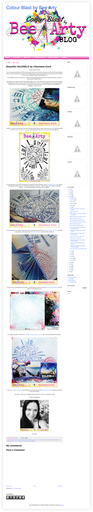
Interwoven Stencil (10, 441)
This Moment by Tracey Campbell (77, 225)
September (72, 203)
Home (7, 57)
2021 (70, 196)
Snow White (23, 441)
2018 (70, 266)
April (71, 254)
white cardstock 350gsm (30, 441)
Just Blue (16, 441)
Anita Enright (71, 278)
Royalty (19, 441)
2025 (70, 189)
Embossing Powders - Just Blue (50, 230)
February (72, 258)
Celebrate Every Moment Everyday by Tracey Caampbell (77, 246)
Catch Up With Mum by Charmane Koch (78, 222)
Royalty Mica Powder (46, 390)
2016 (70, 269)
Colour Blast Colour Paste (32, 439)
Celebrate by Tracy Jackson (75, 238)
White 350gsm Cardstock (16, 390)
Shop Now (17, 57)
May (71, 252)
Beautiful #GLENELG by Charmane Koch (78, 248)
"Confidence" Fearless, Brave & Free (33, 334)
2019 (70, 264)
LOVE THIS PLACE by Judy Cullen (77, 236)
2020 (70, 262)
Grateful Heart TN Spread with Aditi (77, 220)
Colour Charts (53, 57)
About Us (27, 57)
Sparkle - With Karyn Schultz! (76, 218)
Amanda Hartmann (72, 277)
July (71, 207)
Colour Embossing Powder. (42, 439)
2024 (70, 191)
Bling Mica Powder (36, 231)
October (72, 201)
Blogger (62, 505)
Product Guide (39, 57)
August (71, 205)
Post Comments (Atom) (17, 488)
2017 (70, 267)
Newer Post (9, 486)
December (72, 198)
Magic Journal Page (74, 211)
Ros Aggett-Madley (72, 282)
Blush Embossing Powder (51, 287)
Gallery (64, 57)
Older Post (60, 486)
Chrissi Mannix (72, 280)
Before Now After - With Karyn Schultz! (78, 216)
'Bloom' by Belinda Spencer (75, 223)
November (72, 199)
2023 (70, 192)
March (71, 256)
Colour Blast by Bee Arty (31, 7)
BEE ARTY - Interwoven (18, 129)
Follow (68, 293)
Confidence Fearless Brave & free (54, 439)
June (71, 251)
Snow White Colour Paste (52, 184)
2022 (70, 194)
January (72, 260)
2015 (70, 271)
